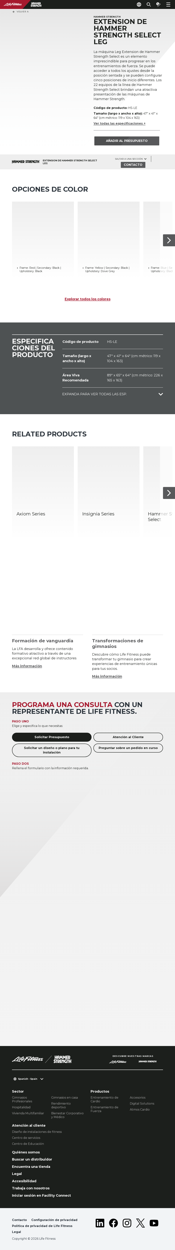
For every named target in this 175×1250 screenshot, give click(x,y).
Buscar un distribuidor (32, 1159)
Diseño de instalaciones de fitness (37, 1132)
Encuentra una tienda (31, 1167)
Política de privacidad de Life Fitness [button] (42, 1226)
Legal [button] (16, 1232)
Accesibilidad (24, 1181)
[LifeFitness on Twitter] (140, 1227)
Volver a (20, 11)
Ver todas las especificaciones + (120, 123)
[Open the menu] (168, 4)
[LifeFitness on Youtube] (153, 1227)
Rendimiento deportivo (61, 1105)
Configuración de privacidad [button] (54, 1220)
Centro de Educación (28, 1144)
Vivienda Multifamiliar (28, 1113)
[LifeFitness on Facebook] (113, 1227)
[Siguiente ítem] (169, 240)
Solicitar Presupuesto (52, 737)
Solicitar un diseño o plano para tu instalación (52, 750)
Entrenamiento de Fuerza (104, 1109)
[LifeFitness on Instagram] (126, 1227)
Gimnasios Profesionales (22, 1099)
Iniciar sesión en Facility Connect (41, 1195)
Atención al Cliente (128, 737)
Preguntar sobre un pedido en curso (128, 748)
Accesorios (137, 1097)
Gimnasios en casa (64, 1097)
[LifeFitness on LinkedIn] (99, 1227)
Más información (27, 666)
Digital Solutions (142, 1103)
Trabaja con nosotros (31, 1188)
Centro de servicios (26, 1138)
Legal (17, 1174)
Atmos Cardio (140, 1109)
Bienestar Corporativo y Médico (67, 1115)
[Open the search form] (148, 4)
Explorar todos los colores (87, 299)
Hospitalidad (21, 1107)
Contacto (133, 165)
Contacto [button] (19, 1220)
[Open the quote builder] (158, 4)
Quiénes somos (26, 1152)
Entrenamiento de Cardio (104, 1099)
